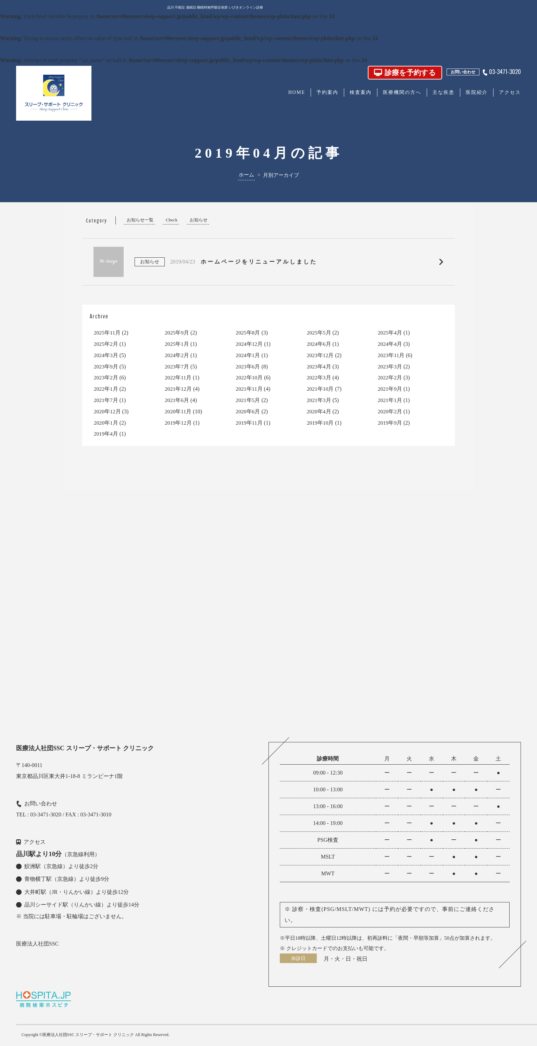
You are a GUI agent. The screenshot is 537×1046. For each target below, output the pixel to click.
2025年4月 (390, 333)
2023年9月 (106, 366)
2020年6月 (248, 411)
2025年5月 (319, 333)
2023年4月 (319, 366)
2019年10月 (320, 423)
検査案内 (361, 92)
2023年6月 (248, 366)
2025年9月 (177, 333)
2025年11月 (107, 333)
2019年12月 (178, 423)
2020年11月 (178, 411)
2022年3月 (319, 377)
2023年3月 (390, 366)
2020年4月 (319, 411)
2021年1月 (390, 400)
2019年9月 (390, 423)
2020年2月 (390, 411)
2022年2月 (390, 377)
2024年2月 (177, 355)
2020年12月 (107, 411)
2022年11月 (178, 377)
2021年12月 (178, 389)
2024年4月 (390, 344)
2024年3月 (106, 355)
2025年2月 (106, 344)
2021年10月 (320, 389)
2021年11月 (249, 389)
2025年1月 (177, 344)
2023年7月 (177, 366)
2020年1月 (106, 423)
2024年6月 (319, 344)
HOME (296, 92)
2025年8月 (248, 333)
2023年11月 (391, 355)
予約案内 (327, 92)
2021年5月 (248, 400)
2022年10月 (249, 377)
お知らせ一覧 (140, 219)
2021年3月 (319, 400)
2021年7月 (106, 400)
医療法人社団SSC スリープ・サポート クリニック (88, 1034)
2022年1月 (106, 389)
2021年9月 (390, 389)
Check (171, 219)
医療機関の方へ (402, 92)
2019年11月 (249, 423)
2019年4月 (106, 434)
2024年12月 (249, 344)
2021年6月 (177, 400)
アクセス (510, 92)
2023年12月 (320, 355)
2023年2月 (106, 377)
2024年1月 (248, 355)
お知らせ (199, 219)
